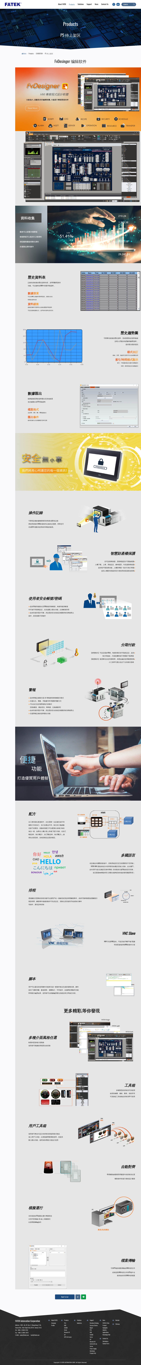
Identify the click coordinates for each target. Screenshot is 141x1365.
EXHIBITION (39, 53)
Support (92, 1320)
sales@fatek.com (24, 1335)
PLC (65, 1323)
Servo (65, 1330)
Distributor (92, 1351)
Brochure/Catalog (94, 1323)
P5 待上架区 (49, 53)
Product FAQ (93, 1353)
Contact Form (106, 1344)
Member (117, 1320)
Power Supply (93, 1349)
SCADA (66, 1328)
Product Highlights (105, 1326)
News (104, 1320)
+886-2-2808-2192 (23, 1330)
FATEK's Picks (106, 1323)
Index (24, 53)
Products (31, 53)
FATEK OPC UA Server (93, 1345)
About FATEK (54, 1320)
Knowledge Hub (106, 1335)
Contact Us (105, 1338)
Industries (79, 1323)
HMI (65, 1325)
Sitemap (117, 1324)
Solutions (79, 1320)
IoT (65, 1335)
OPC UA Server (68, 1337)
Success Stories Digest (94, 1326)
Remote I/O (67, 1332)
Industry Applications (106, 1331)
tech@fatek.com (34, 1335)
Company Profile (53, 1324)
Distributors (105, 1341)
